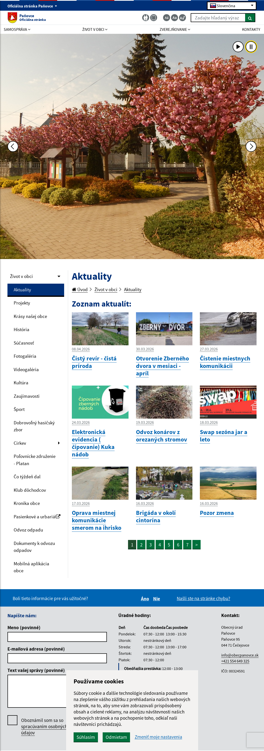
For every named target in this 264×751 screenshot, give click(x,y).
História (21, 329)
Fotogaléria (25, 356)
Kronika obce (27, 503)
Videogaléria (26, 369)
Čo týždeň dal (27, 477)
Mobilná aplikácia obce (31, 567)
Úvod (80, 289)
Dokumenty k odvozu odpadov (34, 546)
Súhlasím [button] (86, 737)
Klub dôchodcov (30, 490)
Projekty (22, 303)
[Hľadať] (250, 17)
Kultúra (21, 383)
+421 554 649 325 (235, 661)
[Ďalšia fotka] (251, 146)
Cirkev (20, 443)
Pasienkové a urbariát (37, 517)
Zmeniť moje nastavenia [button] (158, 737)
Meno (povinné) (24, 627)
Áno (146, 599)
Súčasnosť (24, 343)
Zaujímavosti (27, 396)
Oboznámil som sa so (44, 726)
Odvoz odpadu (28, 530)
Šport (19, 409)
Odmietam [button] (116, 737)
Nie (157, 599)
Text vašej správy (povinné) (36, 670)
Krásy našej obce (30, 316)
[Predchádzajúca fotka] (12, 146)
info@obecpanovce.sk (240, 655)
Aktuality (22, 290)
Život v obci (21, 276)
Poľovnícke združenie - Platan (34, 459)
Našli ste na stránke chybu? (203, 598)
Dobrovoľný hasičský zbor (34, 426)
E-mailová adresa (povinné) (36, 649)
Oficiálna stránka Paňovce (32, 5)
